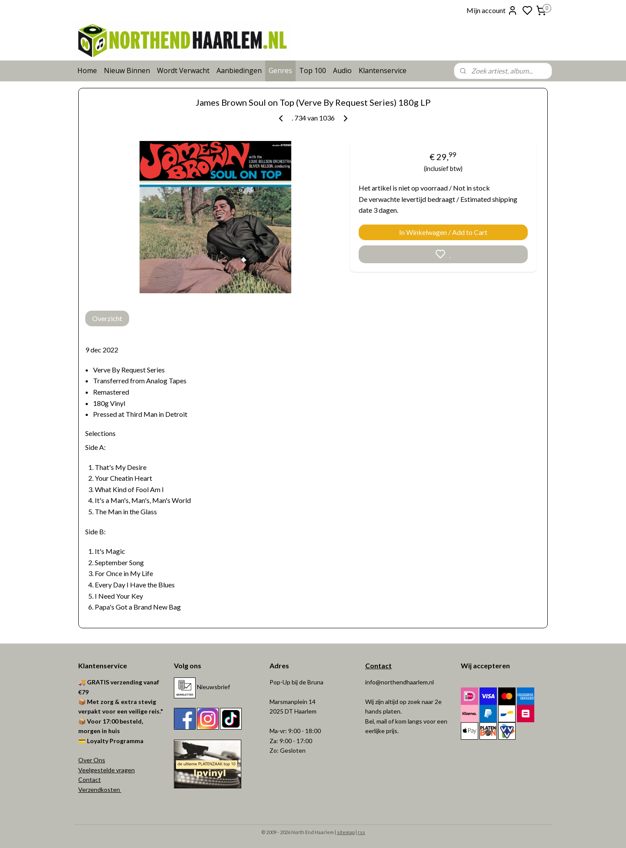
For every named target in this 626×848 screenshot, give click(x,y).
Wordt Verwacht (183, 70)
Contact (89, 779)
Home (87, 70)
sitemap (346, 832)
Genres (280, 70)
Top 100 (312, 70)
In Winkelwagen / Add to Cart (443, 232)
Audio (342, 70)
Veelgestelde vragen (106, 770)
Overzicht (107, 318)
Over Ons (91, 760)
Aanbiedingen (239, 70)
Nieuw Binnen (127, 70)
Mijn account (492, 10)
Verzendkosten (99, 789)
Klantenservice (382, 70)
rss (361, 832)
